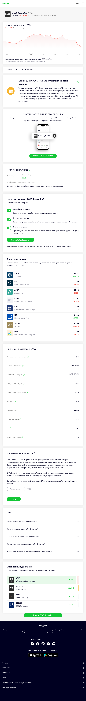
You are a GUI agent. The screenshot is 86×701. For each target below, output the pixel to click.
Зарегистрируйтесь (14, 186)
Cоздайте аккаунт (10, 59)
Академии (67, 246)
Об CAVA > (19, 69)
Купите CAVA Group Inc (43, 156)
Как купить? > (30, 69)
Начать (14, 499)
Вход (77, 3)
